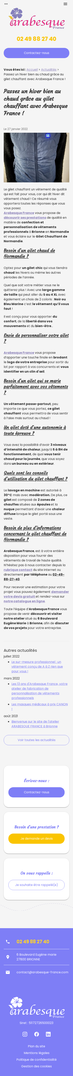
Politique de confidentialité (36, 1059)
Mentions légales (36, 1053)
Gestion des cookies (36, 1066)
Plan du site (36, 1046)
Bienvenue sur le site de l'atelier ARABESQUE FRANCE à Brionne (35, 724)
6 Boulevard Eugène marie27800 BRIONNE (36, 957)
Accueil (32, 69)
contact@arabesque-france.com (42, 972)
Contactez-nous (36, 53)
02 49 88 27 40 (36, 39)
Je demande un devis (36, 838)
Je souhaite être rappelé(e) (36, 885)
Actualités (48, 69)
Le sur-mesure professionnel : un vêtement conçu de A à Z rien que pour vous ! (37, 667)
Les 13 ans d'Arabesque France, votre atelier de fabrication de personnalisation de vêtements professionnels (39, 691)
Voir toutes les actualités (36, 740)
